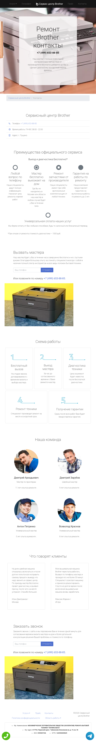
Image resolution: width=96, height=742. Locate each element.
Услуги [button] (12, 4)
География (26, 4)
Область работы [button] (52, 718)
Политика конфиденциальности (26, 718)
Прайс (70, 4)
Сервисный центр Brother (19, 98)
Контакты (82, 4)
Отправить (47, 270)
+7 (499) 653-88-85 (48, 52)
